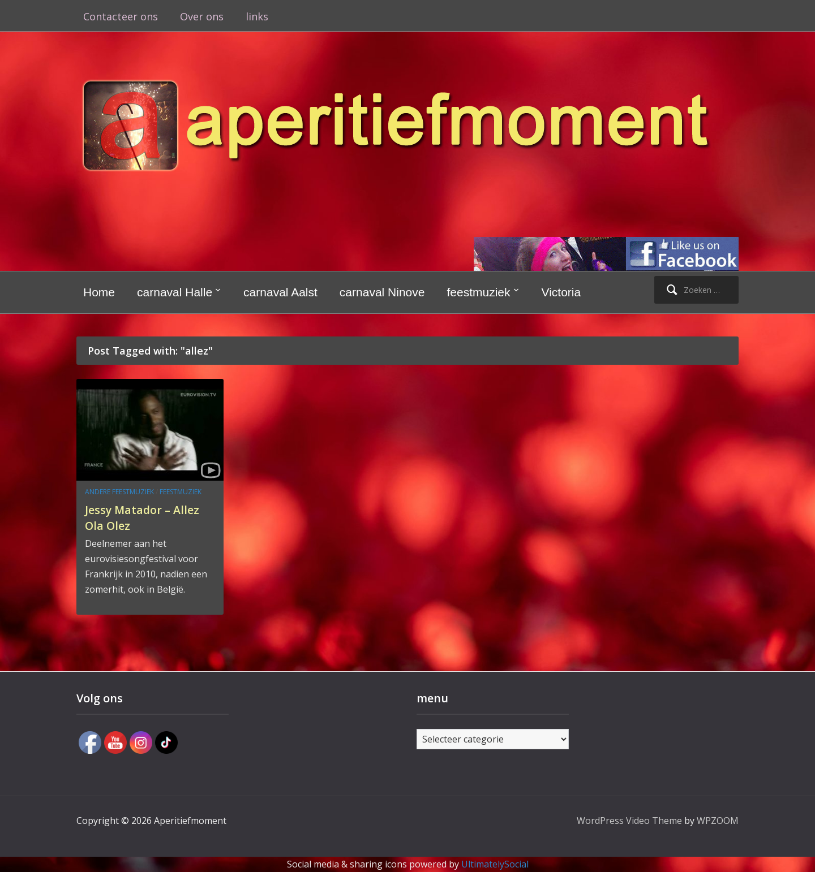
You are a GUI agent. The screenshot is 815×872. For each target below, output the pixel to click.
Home (99, 292)
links (257, 16)
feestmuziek (478, 292)
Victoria (561, 292)
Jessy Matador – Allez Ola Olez (149, 517)
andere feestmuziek (119, 492)
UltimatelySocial (495, 864)
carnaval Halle (174, 292)
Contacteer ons (120, 16)
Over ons (202, 16)
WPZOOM (718, 820)
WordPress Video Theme (629, 820)
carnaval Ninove (382, 292)
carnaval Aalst (280, 292)
